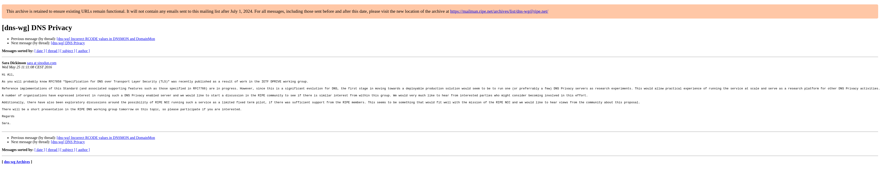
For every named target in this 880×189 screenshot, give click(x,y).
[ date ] (39, 51)
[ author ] (83, 51)
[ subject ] (67, 51)
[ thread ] (52, 51)
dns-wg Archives (17, 173)
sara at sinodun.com (41, 63)
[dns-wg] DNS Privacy (68, 43)
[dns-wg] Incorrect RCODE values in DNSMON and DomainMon (106, 39)
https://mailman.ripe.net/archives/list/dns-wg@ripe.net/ (499, 11)
